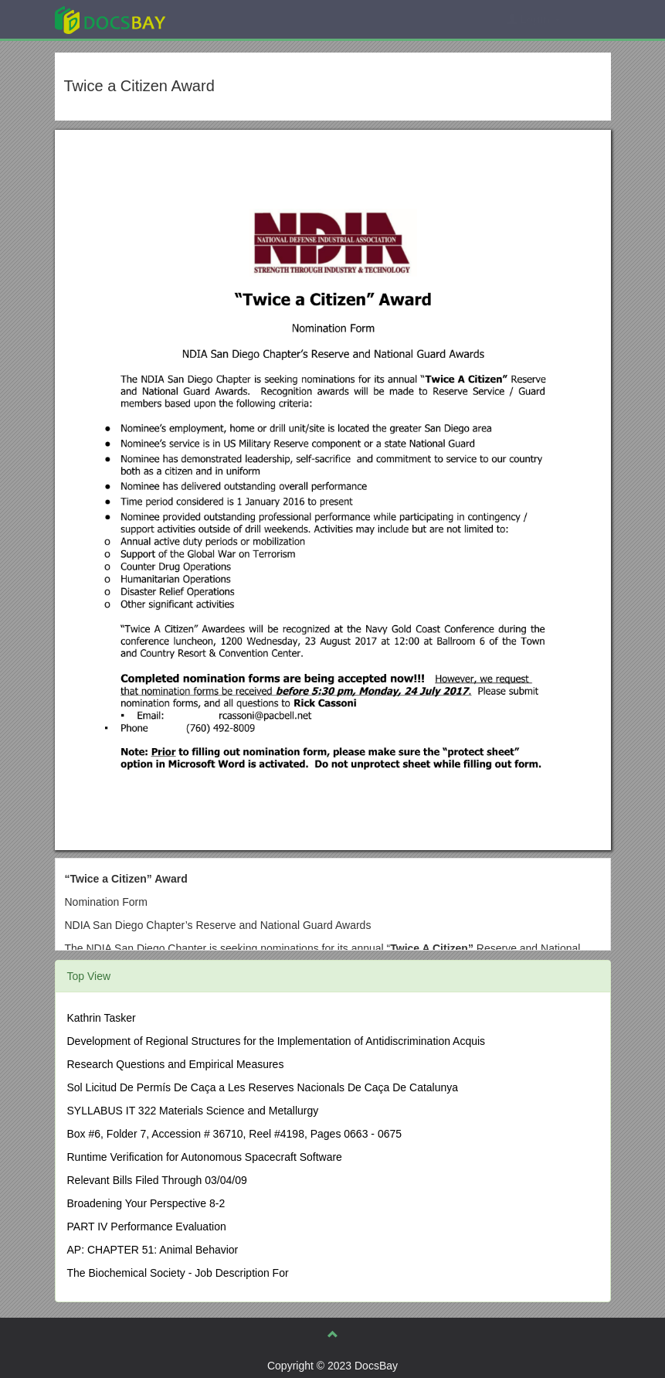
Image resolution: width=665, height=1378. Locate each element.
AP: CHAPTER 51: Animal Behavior (153, 1250)
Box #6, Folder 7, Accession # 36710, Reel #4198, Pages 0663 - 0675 (234, 1134)
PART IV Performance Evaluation (146, 1226)
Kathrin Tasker (101, 1018)
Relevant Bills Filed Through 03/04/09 (157, 1180)
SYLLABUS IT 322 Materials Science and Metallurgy (193, 1110)
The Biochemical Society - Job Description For (178, 1273)
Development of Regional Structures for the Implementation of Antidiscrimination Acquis (276, 1041)
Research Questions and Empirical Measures (175, 1064)
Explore (226, 19)
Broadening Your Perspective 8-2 (146, 1203)
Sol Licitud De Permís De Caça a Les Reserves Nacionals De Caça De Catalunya (263, 1087)
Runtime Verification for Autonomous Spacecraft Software (204, 1157)
